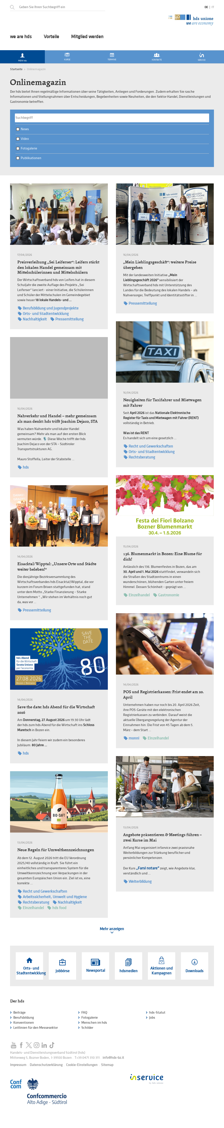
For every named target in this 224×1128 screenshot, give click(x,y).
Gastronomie (166, 595)
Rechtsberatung (139, 457)
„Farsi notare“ (147, 868)
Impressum (18, 1065)
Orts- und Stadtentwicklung (43, 313)
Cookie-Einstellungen (82, 1065)
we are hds (21, 36)
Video (25, 139)
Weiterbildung (138, 881)
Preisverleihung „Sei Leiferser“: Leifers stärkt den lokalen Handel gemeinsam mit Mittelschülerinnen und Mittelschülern (58, 267)
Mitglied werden (87, 36)
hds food (56, 908)
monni (131, 738)
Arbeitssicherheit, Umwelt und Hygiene (52, 897)
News (25, 129)
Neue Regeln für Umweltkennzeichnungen (55, 849)
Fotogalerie (29, 148)
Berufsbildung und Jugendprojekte (48, 308)
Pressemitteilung (67, 319)
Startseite (16, 69)
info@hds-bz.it (113, 1058)
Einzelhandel (137, 595)
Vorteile (51, 36)
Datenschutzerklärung (46, 1065)
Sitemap (107, 1065)
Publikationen (31, 158)
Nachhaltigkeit (32, 319)
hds (23, 467)
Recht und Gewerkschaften (148, 446)
